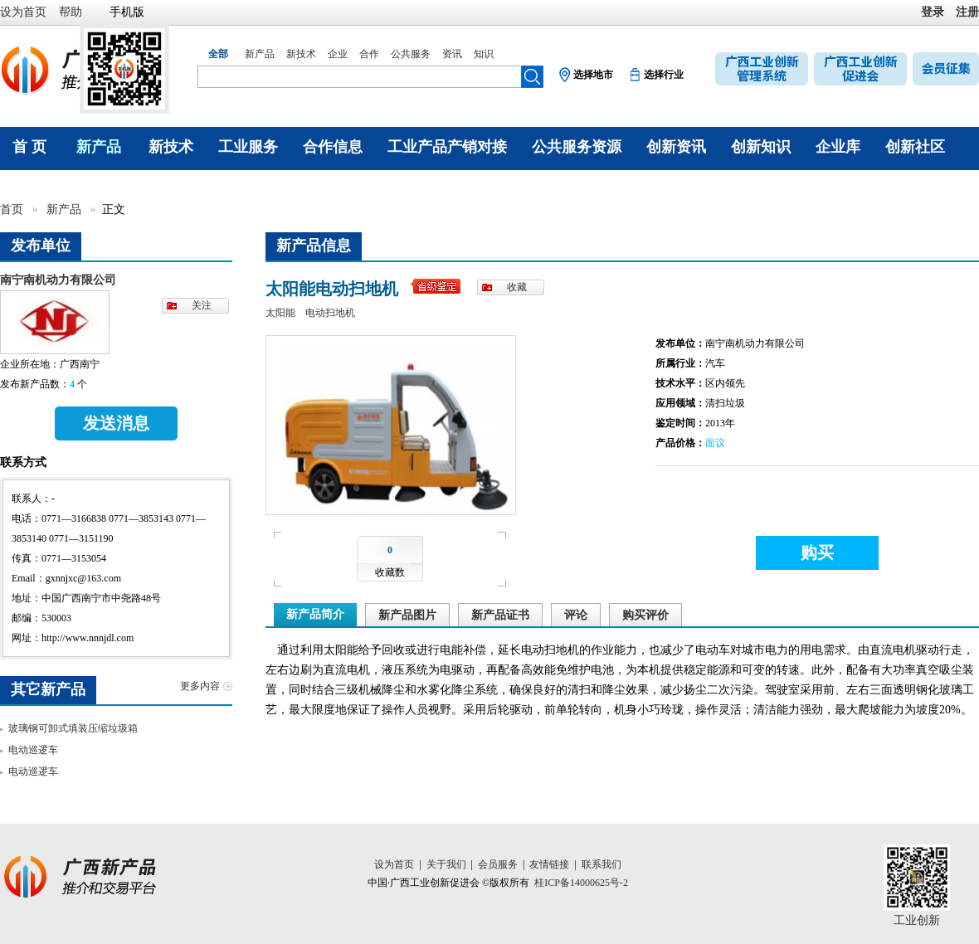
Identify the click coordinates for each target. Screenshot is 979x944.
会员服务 (498, 864)
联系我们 (601, 864)
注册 (967, 12)
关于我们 (446, 864)
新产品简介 (315, 614)
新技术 (301, 54)
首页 (13, 209)
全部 (218, 54)
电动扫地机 (330, 313)
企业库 (838, 147)
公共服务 (411, 54)
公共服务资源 (576, 147)
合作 (369, 54)
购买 (817, 552)
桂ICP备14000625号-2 (581, 882)
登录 (932, 12)
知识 (484, 54)
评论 (575, 615)
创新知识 (761, 147)
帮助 (70, 12)
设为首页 (23, 12)
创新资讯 (676, 147)
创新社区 (915, 147)
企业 (338, 54)
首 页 (29, 147)
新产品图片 (407, 615)
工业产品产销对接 (447, 147)
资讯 (452, 54)
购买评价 (645, 615)
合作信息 (333, 147)
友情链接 (549, 864)
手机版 (127, 12)
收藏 (517, 287)
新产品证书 (500, 615)
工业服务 (248, 147)
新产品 (260, 54)
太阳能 (280, 313)
